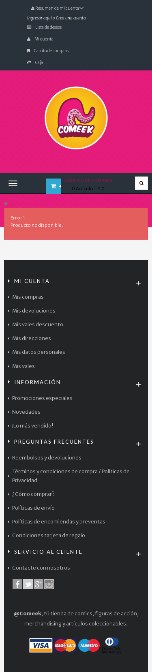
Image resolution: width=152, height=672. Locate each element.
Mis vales (23, 366)
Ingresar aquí (39, 18)
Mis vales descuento (37, 324)
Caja (35, 62)
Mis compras (28, 296)
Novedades (26, 411)
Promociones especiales (42, 398)
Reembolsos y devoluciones (46, 457)
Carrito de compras (48, 50)
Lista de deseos (44, 27)
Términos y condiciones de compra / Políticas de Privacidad (71, 476)
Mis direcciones (31, 338)
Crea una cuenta (71, 18)
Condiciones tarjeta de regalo (48, 535)
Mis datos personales (38, 352)
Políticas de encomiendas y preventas (58, 521)
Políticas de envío (33, 507)
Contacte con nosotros (41, 567)
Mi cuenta (40, 39)
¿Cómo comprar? (33, 494)
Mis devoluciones (34, 310)
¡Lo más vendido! (32, 425)
